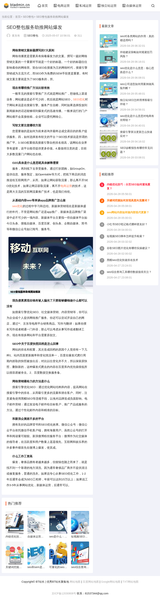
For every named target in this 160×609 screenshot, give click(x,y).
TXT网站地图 (130, 581)
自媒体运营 (132, 5)
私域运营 (83, 5)
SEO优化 (79, 99)
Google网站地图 (110, 581)
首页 (43, 5)
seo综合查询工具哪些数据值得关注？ (129, 271)
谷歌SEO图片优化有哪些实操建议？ (128, 248)
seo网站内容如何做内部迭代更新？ (128, 212)
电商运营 (62, 5)
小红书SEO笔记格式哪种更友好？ (127, 224)
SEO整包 (28, 16)
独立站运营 (107, 5)
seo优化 (17, 206)
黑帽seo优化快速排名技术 (122, 260)
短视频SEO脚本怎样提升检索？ (126, 236)
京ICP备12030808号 (64, 593)
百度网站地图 (91, 581)
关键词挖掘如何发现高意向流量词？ (128, 200)
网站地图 (75, 581)
